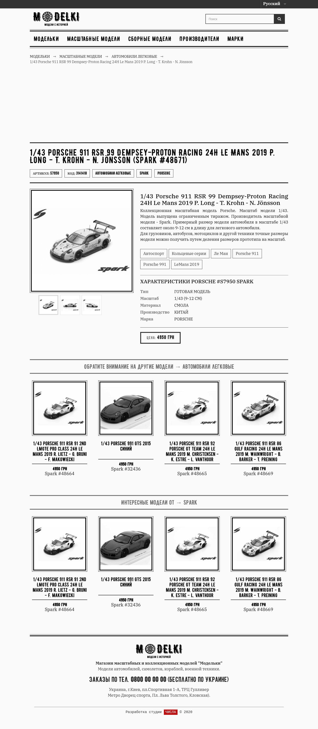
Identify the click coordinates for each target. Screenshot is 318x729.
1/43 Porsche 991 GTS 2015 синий (126, 446)
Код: (77, 173)
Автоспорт (153, 253)
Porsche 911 (247, 253)
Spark (144, 173)
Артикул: (46, 173)
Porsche (163, 173)
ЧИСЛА (170, 712)
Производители (200, 38)
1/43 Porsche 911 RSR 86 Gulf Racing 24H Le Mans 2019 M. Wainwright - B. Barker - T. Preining (258, 451)
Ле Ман (221, 253)
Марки (235, 38)
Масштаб (149, 298)
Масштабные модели (93, 38)
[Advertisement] (159, 106)
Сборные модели (150, 38)
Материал (150, 305)
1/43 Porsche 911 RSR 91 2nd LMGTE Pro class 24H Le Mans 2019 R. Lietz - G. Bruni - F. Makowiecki (60, 451)
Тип (144, 291)
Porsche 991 (155, 264)
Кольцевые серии (189, 253)
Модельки (46, 38)
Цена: (151, 337)
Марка (146, 319)
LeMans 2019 (186, 264)
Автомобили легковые (113, 173)
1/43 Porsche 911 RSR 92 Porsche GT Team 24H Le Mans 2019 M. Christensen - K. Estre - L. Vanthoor (192, 451)
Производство (155, 312)
